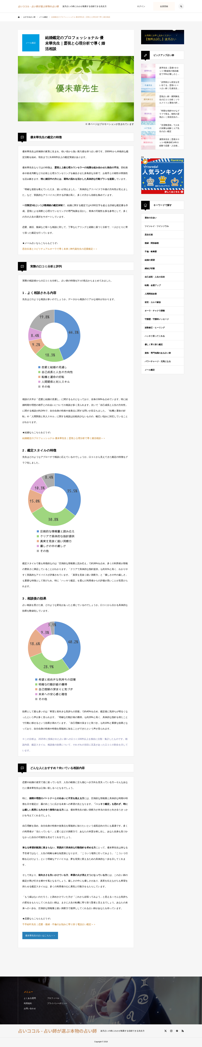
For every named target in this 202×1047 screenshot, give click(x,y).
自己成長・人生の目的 (155, 277)
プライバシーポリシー (57, 1004)
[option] (76, 88)
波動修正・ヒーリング (155, 327)
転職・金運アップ (153, 285)
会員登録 (164, 6)
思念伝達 (149, 234)
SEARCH (181, 6)
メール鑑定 (150, 370)
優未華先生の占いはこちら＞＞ (41, 936)
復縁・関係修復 (152, 243)
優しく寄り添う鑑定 (154, 344)
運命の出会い (151, 218)
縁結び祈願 (150, 268)
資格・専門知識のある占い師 (158, 353)
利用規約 (28, 1004)
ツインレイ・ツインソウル (157, 226)
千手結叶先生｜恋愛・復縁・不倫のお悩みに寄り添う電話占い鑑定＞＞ (59, 924)
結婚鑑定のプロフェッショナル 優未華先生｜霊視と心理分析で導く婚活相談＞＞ (63, 438)
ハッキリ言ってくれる (155, 336)
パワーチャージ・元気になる (158, 361)
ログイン (141, 6)
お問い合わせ (30, 1009)
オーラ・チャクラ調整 (155, 311)
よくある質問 (30, 999)
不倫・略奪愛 (151, 251)
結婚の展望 (150, 260)
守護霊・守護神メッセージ (157, 319)
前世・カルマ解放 (153, 302)
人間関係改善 (151, 294)
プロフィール (53, 999)
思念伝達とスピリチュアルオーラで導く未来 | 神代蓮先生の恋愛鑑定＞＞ (60, 249)
